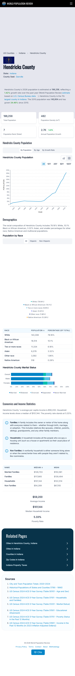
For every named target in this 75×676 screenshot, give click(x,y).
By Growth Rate (48, 150)
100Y (68, 164)
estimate (66, 93)
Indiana (22, 53)
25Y (55, 164)
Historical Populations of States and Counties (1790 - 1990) (36, 591)
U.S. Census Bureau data (24, 96)
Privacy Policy (21, 650)
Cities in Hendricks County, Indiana (21, 547)
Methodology (54, 650)
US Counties (9, 53)
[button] (71, 3)
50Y (62, 164)
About (45, 650)
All (43, 164)
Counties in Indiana (14, 558)
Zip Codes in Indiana (15, 563)
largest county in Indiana (15, 99)
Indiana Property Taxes (16, 568)
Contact (38, 650)
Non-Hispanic (44, 243)
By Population (26, 150)
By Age (37, 150)
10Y (49, 164)
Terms (31, 650)
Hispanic (33, 243)
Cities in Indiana (13, 552)
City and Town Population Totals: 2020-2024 (30, 587)
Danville (19, 76)
